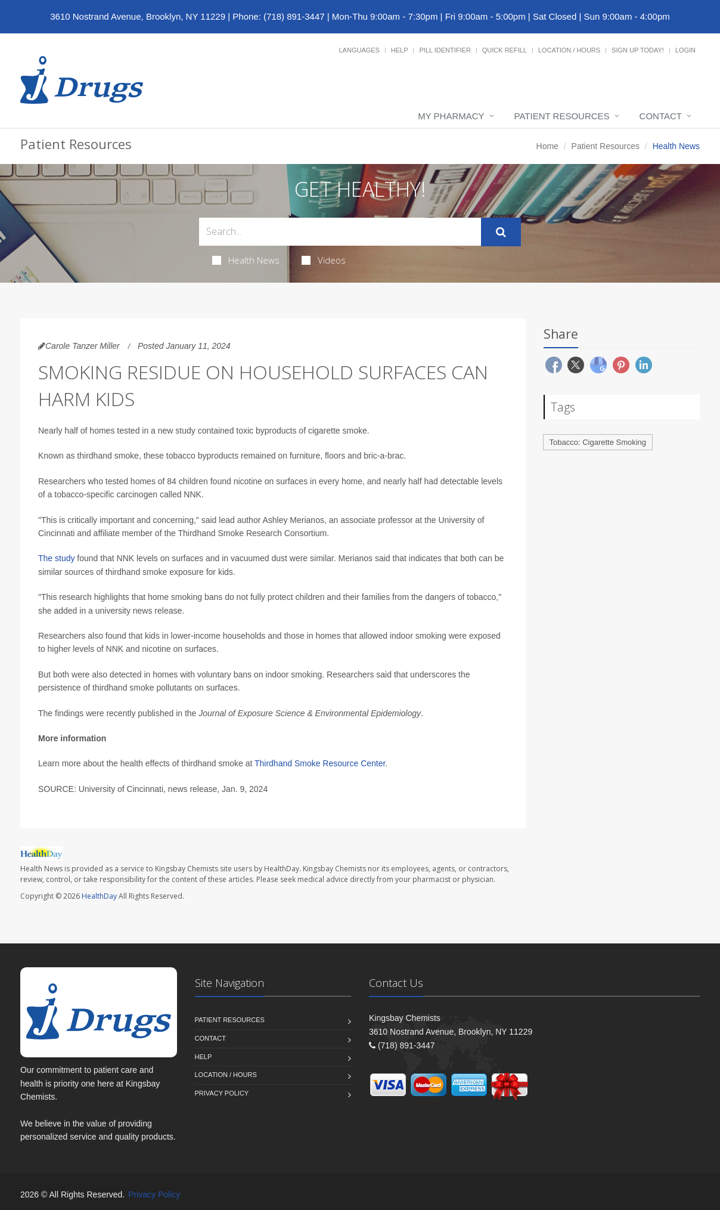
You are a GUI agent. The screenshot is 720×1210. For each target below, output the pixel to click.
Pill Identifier (444, 50)
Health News (246, 260)
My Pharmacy (451, 116)
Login (685, 50)
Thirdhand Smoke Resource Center (320, 763)
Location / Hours (569, 50)
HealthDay (99, 896)
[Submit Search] (501, 232)
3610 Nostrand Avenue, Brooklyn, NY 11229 (137, 16)
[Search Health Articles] (340, 232)
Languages (359, 50)
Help (399, 50)
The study (56, 558)
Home (547, 146)
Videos (324, 260)
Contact (661, 116)
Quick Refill (504, 50)
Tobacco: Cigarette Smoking (598, 442)
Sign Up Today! (638, 50)
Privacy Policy (222, 1093)
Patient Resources (562, 116)
